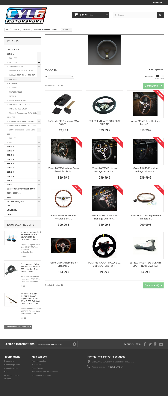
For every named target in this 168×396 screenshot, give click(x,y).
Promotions (9, 361)
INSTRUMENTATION (17, 100)
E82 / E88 (13, 58)
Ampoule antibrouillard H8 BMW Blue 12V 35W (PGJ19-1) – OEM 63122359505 (31, 236)
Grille (157, 76)
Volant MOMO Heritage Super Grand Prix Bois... (63, 170)
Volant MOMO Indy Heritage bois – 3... (145, 123)
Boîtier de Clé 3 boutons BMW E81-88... (63, 123)
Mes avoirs (36, 365)
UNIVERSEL (12, 210)
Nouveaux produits (20, 224)
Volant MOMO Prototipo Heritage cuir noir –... (104, 170)
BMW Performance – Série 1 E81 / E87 (21, 132)
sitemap (7, 379)
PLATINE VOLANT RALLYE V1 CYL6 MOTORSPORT (104, 264)
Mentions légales (11, 375)
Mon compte (39, 356)
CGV (6, 372)
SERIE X (10, 176)
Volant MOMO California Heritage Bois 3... (63, 217)
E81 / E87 (13, 62)
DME (9, 206)
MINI (9, 197)
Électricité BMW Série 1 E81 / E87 (22, 126)
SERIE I (10, 185)
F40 (10, 142)
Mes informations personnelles (45, 372)
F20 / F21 (13, 138)
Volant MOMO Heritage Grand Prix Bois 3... (145, 217)
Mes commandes (39, 361)
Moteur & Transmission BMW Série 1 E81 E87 (22, 115)
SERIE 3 (10, 151)
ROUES (10, 214)
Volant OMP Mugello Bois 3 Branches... (63, 264)
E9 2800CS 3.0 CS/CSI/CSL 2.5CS (21, 189)
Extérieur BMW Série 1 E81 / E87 (22, 121)
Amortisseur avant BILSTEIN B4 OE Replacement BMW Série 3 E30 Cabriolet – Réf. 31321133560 (30, 299)
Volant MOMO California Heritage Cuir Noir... (104, 217)
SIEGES (12, 96)
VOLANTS (13, 79)
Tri (46, 77)
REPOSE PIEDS (15, 92)
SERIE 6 (10, 163)
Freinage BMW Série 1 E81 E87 (21, 71)
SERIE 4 (10, 155)
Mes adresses (37, 368)
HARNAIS (13, 83)
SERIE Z (10, 180)
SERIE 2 (10, 147)
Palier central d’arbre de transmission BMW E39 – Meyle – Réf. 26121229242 (30, 268)
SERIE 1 (10, 54)
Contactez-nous (11, 368)
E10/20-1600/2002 (14, 193)
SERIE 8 (10, 172)
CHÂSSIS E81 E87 (16, 67)
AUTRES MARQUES (15, 202)
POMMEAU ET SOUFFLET (20, 105)
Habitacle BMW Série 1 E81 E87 (22, 75)
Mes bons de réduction (41, 375)
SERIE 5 (10, 159)
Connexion (157, 2)
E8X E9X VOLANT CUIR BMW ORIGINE (104, 123)
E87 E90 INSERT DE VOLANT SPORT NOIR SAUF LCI (145, 264)
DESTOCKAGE (13, 50)
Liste (162, 76)
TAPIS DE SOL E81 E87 (18, 109)
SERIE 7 (10, 168)
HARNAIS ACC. (15, 88)
